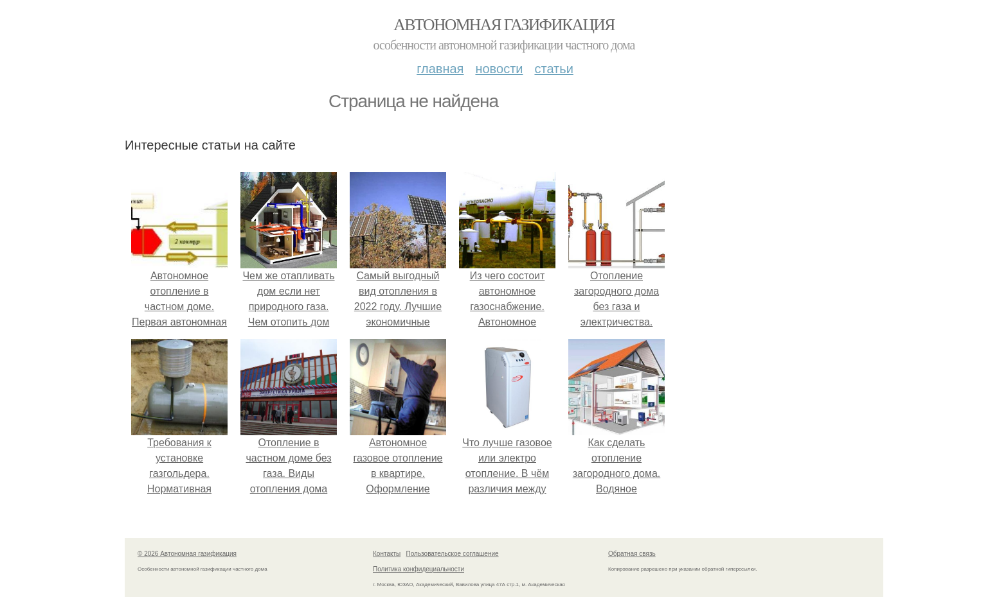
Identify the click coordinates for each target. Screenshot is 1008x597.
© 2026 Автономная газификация (187, 553)
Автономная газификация (503, 24)
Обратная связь (632, 553)
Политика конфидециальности (418, 569)
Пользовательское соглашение (452, 553)
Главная (440, 69)
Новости (499, 69)
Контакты (387, 553)
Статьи (553, 69)
